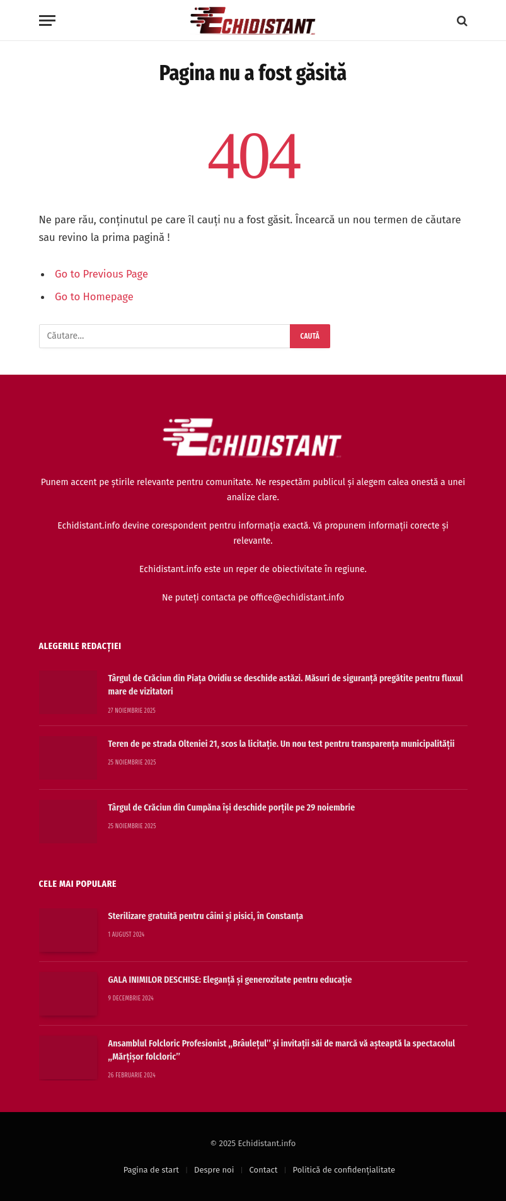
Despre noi (214, 1170)
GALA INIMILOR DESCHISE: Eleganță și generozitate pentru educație (230, 979)
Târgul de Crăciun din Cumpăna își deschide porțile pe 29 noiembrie (231, 807)
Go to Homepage (94, 296)
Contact (264, 1170)
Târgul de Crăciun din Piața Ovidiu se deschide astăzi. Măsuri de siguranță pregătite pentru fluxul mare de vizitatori (285, 684)
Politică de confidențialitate (344, 1170)
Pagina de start (151, 1170)
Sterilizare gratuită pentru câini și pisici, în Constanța (206, 916)
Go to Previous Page (101, 273)
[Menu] (47, 20)
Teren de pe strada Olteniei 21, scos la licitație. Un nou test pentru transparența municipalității (281, 743)
